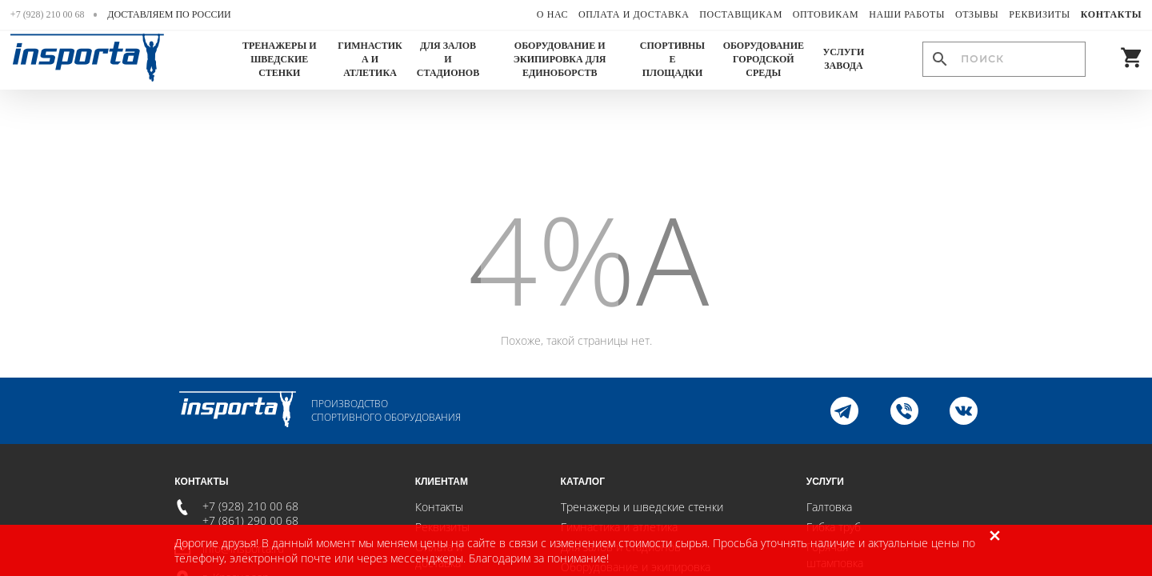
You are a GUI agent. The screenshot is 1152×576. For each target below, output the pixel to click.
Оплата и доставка (633, 14)
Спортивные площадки (672, 59)
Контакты (1111, 14)
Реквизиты (1039, 14)
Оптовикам (826, 14)
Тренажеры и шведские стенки (279, 59)
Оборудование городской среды (763, 59)
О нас (552, 14)
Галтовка (829, 506)
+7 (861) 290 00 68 (250, 520)
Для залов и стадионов (448, 59)
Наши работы (907, 14)
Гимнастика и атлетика (370, 59)
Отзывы (977, 14)
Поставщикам (740, 14)
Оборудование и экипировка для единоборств (560, 59)
